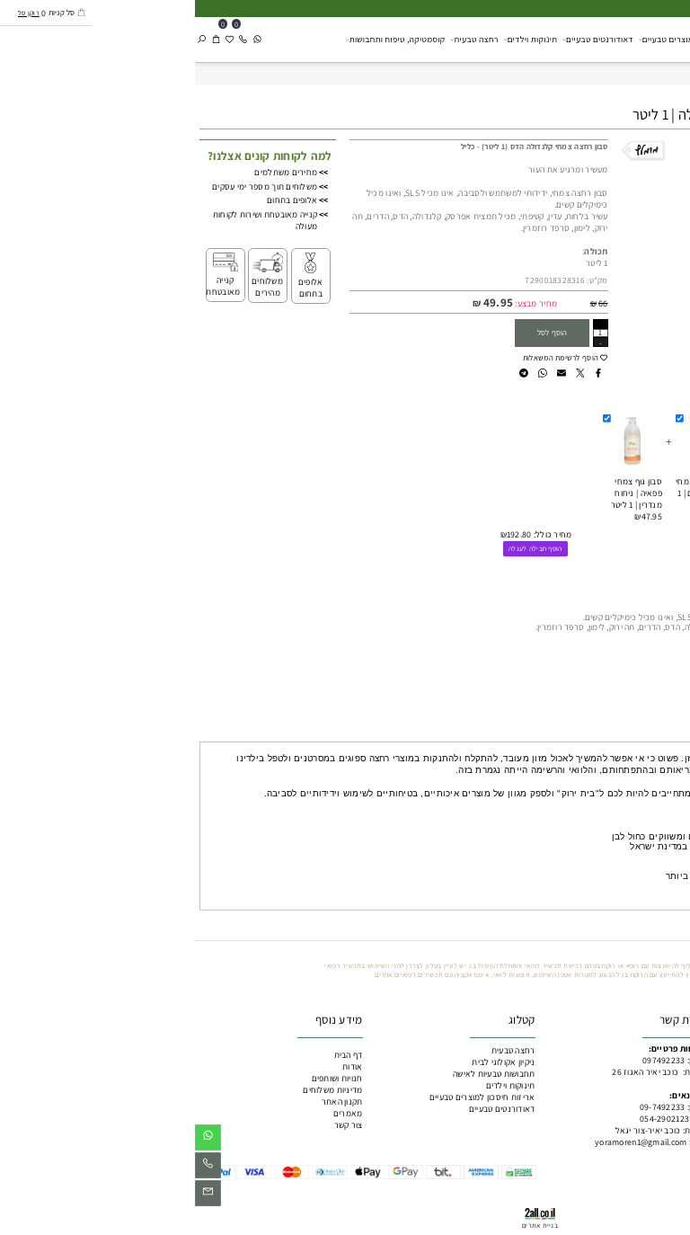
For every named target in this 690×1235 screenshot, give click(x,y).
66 (408, 303)
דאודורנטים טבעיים (402, 39)
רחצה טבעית (279, 39)
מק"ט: (402, 280)
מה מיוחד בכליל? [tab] (650, 731)
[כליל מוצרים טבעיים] (658, 38)
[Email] (13, 1196)
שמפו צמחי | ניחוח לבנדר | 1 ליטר (586, 493)
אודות (157, 1066)
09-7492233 (468, 1107)
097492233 (468, 1060)
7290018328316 (360, 280)
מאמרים (153, 1113)
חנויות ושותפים (142, 1078)
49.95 (303, 302)
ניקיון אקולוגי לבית (590, 39)
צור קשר (153, 1125)
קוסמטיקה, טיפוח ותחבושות (201, 39)
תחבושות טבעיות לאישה (299, 1074)
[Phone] (48, 39)
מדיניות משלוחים (137, 1090)
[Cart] (21, 39)
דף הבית (153, 1055)
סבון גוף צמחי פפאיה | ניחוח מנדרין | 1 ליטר (441, 493)
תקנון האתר (147, 1101)
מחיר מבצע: (340, 303)
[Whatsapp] (62, 39)
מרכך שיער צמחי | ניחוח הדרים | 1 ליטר (510, 493)
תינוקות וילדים (335, 39)
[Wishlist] (35, 39)
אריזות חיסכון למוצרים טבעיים (498, 39)
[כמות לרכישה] (405, 333)
